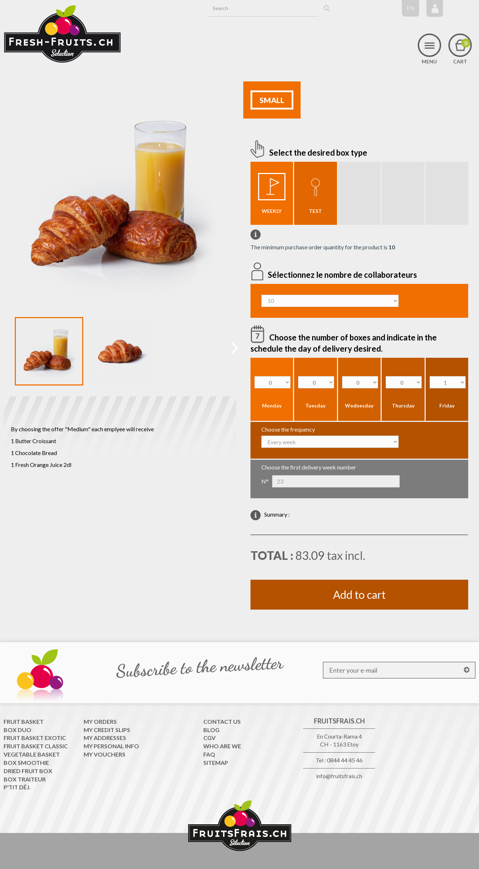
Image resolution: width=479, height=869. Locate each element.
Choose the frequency (288, 429)
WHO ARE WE (222, 746)
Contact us (222, 721)
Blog (211, 729)
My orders (100, 721)
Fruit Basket (24, 721)
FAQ (209, 754)
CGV (209, 737)
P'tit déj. (17, 787)
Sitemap (215, 762)
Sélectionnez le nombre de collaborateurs (343, 274)
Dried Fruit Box (28, 770)
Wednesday (359, 405)
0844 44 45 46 (345, 760)
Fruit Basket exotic (35, 737)
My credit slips (107, 729)
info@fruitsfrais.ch (339, 775)
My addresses (105, 737)
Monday (271, 405)
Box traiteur (25, 779)
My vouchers (104, 754)
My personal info (111, 746)
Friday (446, 405)
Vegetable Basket (32, 754)
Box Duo (17, 729)
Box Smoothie (26, 762)
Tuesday (315, 405)
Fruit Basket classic (36, 746)
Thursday (403, 405)
